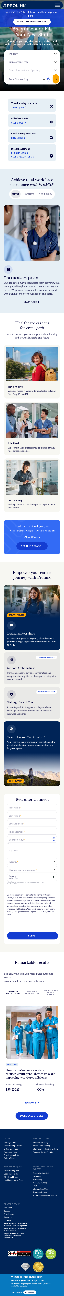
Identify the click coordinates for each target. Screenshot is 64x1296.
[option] (32, 255)
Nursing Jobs (18, 153)
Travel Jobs (17, 107)
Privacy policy (22, 1286)
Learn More (30, 302)
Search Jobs (56, 78)
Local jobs (17, 138)
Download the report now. (32, 21)
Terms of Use (42, 895)
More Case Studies (31, 1115)
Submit (32, 935)
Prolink (14, 5)
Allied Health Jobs (21, 156)
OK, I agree (29, 1292)
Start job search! (32, 546)
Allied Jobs (17, 122)
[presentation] (32, 923)
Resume (12, 876)
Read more (30, 1102)
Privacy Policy (12, 898)
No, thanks (17, 1292)
